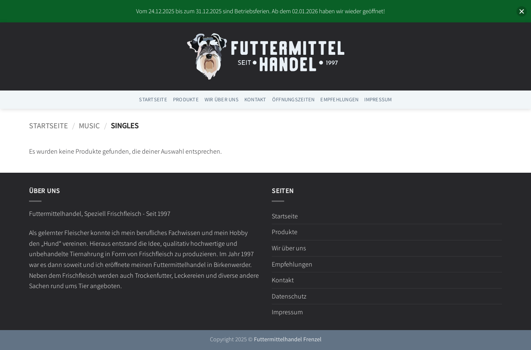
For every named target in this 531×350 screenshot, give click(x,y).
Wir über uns (222, 99)
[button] (513, 11)
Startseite (153, 99)
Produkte (186, 99)
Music (89, 125)
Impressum (378, 99)
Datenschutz (289, 296)
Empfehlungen (339, 99)
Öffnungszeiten (293, 99)
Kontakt (255, 99)
